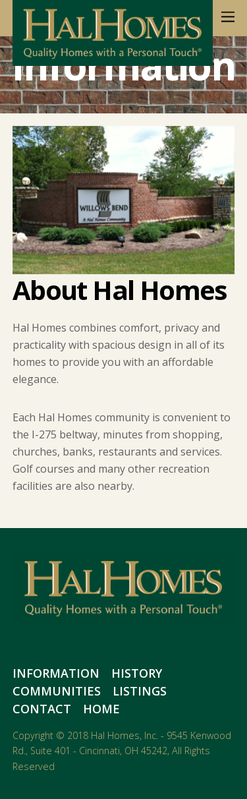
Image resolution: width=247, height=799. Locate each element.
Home (101, 709)
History (136, 673)
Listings (140, 691)
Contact (42, 709)
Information (56, 673)
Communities (57, 691)
